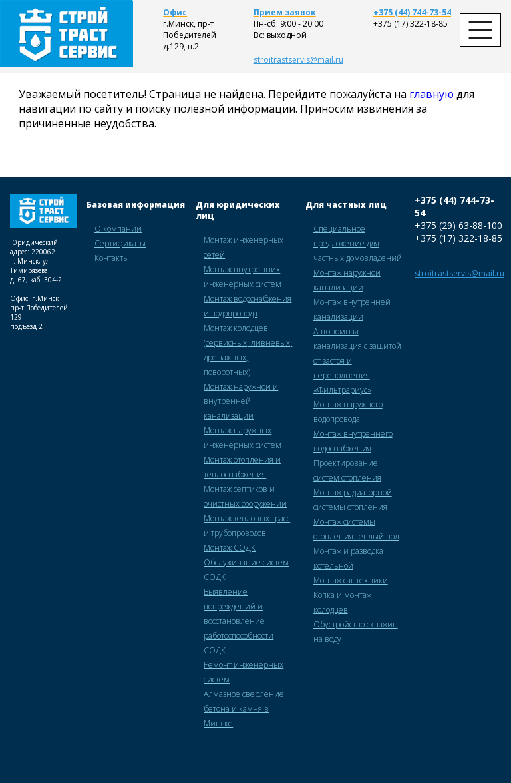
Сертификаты (120, 243)
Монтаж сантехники (350, 580)
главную (432, 94)
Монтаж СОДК (230, 547)
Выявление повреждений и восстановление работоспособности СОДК (238, 621)
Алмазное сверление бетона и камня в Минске (244, 708)
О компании (118, 228)
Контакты (111, 258)
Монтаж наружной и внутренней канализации (241, 401)
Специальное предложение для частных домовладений (357, 243)
